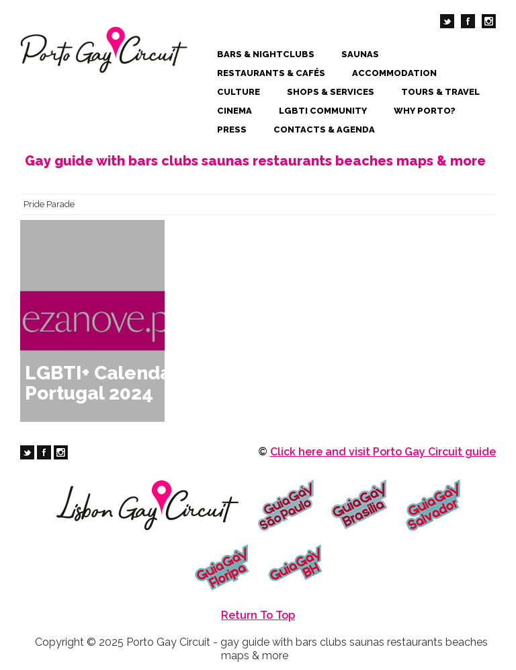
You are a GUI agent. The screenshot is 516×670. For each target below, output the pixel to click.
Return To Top (258, 615)
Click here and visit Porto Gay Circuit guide (383, 451)
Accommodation (394, 73)
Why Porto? (425, 111)
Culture (238, 92)
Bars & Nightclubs (265, 54)
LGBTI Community (323, 111)
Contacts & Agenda (324, 129)
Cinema (234, 111)
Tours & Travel (440, 92)
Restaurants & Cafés (271, 73)
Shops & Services (330, 92)
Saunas (360, 54)
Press (232, 129)
